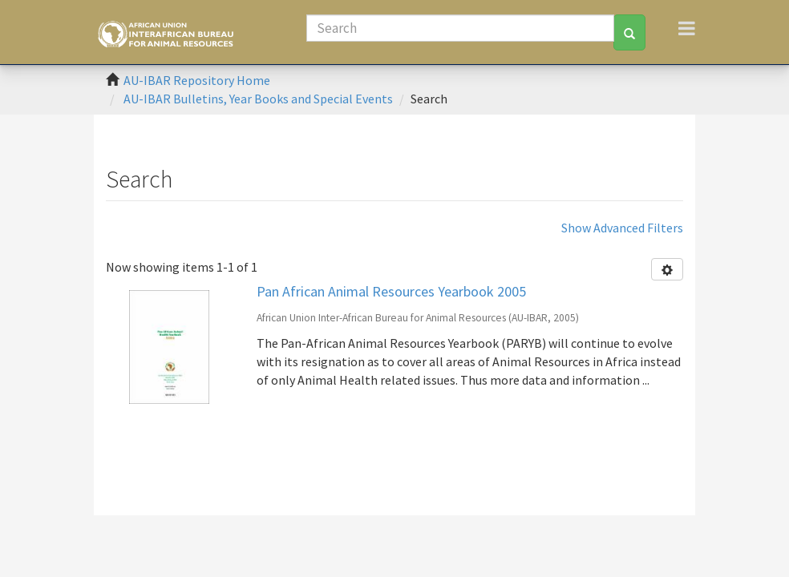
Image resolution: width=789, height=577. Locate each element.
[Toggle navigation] (686, 28)
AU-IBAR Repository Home (196, 80)
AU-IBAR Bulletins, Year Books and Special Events (258, 99)
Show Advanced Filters (622, 228)
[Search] (460, 28)
